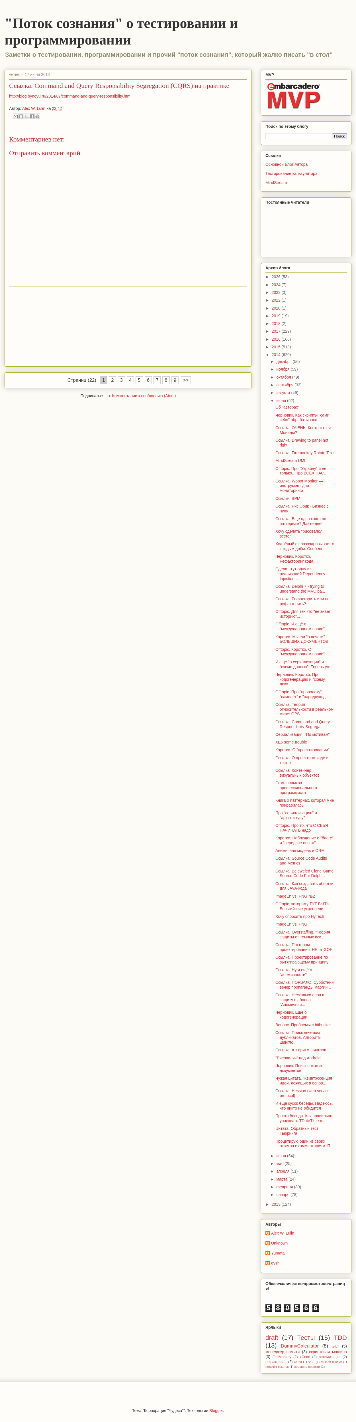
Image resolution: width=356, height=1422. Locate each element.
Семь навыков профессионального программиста (296, 788)
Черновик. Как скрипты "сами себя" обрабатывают (302, 417)
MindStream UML (290, 460)
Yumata (278, 1253)
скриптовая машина (328, 1352)
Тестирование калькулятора (291, 173)
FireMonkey (282, 1357)
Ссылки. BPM (287, 498)
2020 (277, 308)
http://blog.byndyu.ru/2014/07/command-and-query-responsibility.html (70, 96)
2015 (277, 347)
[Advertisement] (128, 326)
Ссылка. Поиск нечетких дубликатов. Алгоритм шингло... (298, 1037)
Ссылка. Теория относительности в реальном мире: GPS (304, 709)
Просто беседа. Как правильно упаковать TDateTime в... (303, 1118)
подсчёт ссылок (277, 1366)
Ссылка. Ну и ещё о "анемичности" (293, 972)
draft (271, 1337)
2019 (277, 316)
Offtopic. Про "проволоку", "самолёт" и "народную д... (302, 694)
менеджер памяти (282, 1352)
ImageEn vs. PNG (291, 924)
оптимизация (329, 1357)
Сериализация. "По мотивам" (302, 734)
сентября (285, 385)
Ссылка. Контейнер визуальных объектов (297, 772)
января (283, 1194)
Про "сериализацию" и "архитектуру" (296, 815)
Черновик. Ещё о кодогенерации (291, 1014)
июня (281, 1156)
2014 (277, 354)
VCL (311, 1362)
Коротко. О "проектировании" (302, 750)
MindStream (276, 182)
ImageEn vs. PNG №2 (295, 896)
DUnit (298, 1362)
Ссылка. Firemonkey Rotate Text (304, 453)
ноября (283, 369)
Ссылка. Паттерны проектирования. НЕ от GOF (303, 947)
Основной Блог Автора (286, 164)
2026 (277, 276)
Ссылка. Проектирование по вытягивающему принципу (301, 959)
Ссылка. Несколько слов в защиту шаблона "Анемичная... (299, 1000)
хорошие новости (307, 1366)
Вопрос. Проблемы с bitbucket (303, 1025)
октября (284, 377)
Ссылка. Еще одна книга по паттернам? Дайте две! (300, 521)
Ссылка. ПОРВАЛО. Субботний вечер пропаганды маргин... (304, 984)
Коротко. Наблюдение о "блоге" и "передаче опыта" (304, 840)
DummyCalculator (300, 1346)
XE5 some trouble (291, 742)
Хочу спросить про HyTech (299, 916)
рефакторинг (276, 1362)
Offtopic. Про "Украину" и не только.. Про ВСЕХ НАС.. (300, 471)
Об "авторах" (287, 407)
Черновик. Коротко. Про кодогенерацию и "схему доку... (300, 679)
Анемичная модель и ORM (300, 850)
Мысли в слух (331, 1362)
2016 (277, 339)
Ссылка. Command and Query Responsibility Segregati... (302, 724)
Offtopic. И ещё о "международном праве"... (301, 626)
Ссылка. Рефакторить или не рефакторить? (302, 601)
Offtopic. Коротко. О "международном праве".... (302, 652)
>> (186, 380)
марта (282, 1179)
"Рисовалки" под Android (297, 1058)
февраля (285, 1187)
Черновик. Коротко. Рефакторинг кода (294, 558)
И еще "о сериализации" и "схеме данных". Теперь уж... (304, 664)
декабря (284, 361)
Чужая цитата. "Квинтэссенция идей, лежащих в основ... (303, 1080)
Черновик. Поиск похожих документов (299, 1068)
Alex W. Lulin (282, 1233)
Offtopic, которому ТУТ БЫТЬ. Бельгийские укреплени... (302, 906)
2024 (277, 284)
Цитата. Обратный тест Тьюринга (296, 1131)
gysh (275, 1263)
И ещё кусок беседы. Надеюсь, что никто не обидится (304, 1105)
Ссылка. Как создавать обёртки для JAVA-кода (304, 886)
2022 (277, 300)
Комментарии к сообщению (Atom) (144, 395)
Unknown (279, 1243)
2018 (277, 323)
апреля (283, 1171)
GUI (335, 1346)
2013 (277, 1204)
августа (283, 392)
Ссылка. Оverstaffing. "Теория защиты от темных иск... (302, 934)
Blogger (216, 1410)
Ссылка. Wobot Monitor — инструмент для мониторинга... (299, 486)
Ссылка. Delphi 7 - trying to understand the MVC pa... (300, 588)
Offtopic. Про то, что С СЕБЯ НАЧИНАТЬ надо (301, 828)
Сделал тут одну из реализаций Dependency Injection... (300, 574)
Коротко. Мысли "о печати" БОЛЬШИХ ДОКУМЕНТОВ (301, 639)
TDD (340, 1337)
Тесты (306, 1337)
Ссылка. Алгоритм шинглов (300, 1050)
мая (280, 1163)
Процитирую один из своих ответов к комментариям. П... (304, 1143)
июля (281, 400)
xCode (305, 1357)
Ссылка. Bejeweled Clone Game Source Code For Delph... (304, 873)
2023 (277, 292)
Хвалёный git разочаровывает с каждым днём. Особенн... (304, 546)
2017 (277, 331)
